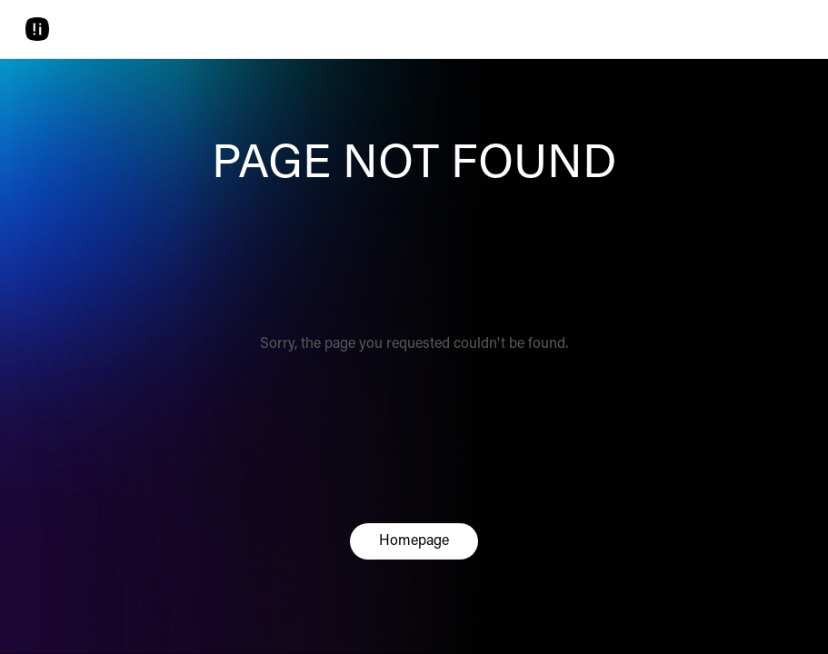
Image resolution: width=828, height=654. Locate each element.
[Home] (37, 29)
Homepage (414, 541)
